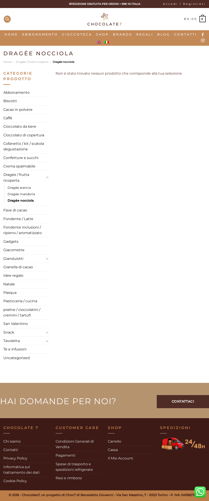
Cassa (113, 450)
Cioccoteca (77, 34)
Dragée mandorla (21, 194)
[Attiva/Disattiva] (47, 177)
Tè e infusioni (14, 349)
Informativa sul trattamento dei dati (21, 470)
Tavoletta (11, 341)
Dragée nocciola (21, 201)
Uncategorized (16, 358)
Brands (122, 34)
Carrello (114, 441)
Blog (163, 34)
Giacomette (13, 250)
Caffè (7, 118)
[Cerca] (7, 19)
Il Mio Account (120, 458)
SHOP (102, 34)
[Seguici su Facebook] (203, 35)
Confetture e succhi (20, 158)
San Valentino (15, 324)
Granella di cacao (18, 267)
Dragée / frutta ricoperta (32, 62)
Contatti (185, 34)
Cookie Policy (15, 481)
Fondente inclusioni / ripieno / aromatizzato (22, 230)
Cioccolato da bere (19, 126)
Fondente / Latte (18, 219)
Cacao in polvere (17, 109)
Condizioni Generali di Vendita (75, 444)
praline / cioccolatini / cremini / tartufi (21, 312)
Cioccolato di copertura (23, 135)
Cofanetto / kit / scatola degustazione (23, 146)
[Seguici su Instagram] (203, 41)
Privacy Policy (15, 458)
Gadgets (10, 241)
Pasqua (9, 292)
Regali (144, 34)
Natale (9, 284)
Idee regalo (13, 275)
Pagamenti (65, 455)
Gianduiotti (13, 258)
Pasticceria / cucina (20, 301)
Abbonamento (40, 34)
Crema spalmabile (19, 166)
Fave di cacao (15, 210)
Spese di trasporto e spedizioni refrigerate (74, 467)
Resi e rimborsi (69, 478)
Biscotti (10, 101)
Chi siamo (12, 441)
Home (11, 34)
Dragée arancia (19, 188)
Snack (8, 332)
